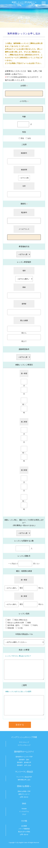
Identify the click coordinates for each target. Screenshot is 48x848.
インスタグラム (24, 811)
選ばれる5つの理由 (24, 831)
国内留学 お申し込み (24, 765)
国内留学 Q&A (24, 759)
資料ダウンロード (24, 794)
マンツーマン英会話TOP (24, 777)
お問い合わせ (24, 797)
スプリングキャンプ (24, 745)
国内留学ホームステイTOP (24, 757)
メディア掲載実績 (24, 829)
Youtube (24, 808)
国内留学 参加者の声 (24, 762)
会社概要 (24, 826)
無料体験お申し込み (24, 780)
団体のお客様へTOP (24, 791)
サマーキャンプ (24, 742)
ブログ (24, 814)
